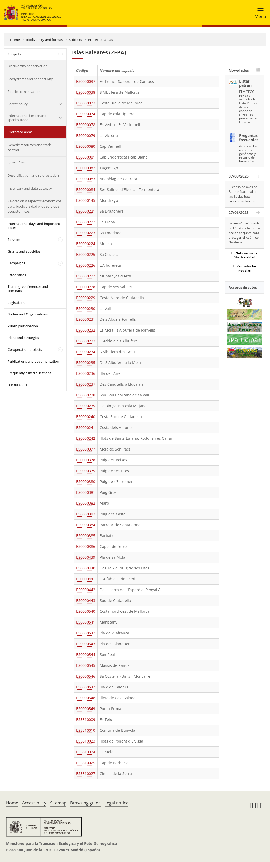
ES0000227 (85, 276)
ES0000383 (85, 513)
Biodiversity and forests (44, 39)
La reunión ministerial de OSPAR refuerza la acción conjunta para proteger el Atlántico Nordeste (245, 233)
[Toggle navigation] (258, 12)
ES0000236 (85, 373)
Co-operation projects (25, 349)
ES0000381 (85, 492)
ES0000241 (85, 427)
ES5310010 (85, 730)
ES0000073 (85, 103)
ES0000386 (85, 546)
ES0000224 (85, 243)
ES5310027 (85, 773)
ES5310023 (85, 741)
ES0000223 (85, 232)
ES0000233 (85, 340)
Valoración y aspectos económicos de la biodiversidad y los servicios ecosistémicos (34, 206)
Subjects (75, 39)
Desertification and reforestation (33, 175)
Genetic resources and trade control (30, 147)
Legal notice (116, 803)
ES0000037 (85, 81)
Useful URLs (17, 384)
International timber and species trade (27, 117)
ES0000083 (85, 178)
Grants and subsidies (24, 251)
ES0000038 (85, 92)
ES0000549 (85, 708)
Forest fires (16, 162)
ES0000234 (85, 351)
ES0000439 (85, 557)
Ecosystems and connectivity (30, 78)
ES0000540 (85, 611)
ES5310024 (85, 751)
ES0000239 (85, 405)
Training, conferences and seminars (28, 288)
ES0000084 (85, 189)
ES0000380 (85, 481)
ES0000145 (85, 200)
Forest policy (18, 104)
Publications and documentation (33, 361)
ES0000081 (85, 157)
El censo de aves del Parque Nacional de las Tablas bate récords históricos (243, 194)
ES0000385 (85, 535)
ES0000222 (85, 221)
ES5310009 (85, 719)
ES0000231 (85, 319)
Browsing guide (85, 803)
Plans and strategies (23, 337)
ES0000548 (85, 697)
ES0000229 (85, 297)
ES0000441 (85, 578)
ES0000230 (85, 308)
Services (14, 239)
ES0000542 (85, 632)
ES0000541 (85, 622)
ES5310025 (85, 762)
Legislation (16, 302)
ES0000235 (85, 362)
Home (15, 39)
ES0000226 (85, 265)
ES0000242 (85, 438)
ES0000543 (85, 643)
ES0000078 (85, 124)
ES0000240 (85, 416)
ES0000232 (85, 330)
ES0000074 (85, 113)
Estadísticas (17, 274)
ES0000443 (85, 600)
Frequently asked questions (29, 373)
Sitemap (58, 803)
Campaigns (16, 263)
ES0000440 (85, 568)
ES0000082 (85, 167)
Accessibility (34, 803)
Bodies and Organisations (28, 314)
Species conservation (24, 91)
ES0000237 (85, 384)
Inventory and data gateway (30, 188)
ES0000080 (85, 146)
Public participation (23, 326)
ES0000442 (85, 589)
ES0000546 (85, 676)
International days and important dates (34, 225)
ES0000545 (85, 665)
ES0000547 (85, 686)
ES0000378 (85, 459)
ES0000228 (85, 286)
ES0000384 (85, 524)
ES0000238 (85, 395)
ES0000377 (85, 449)
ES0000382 (85, 503)
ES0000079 (85, 135)
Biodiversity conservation (27, 66)
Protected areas (100, 39)
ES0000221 (85, 211)
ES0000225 (85, 254)
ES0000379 (85, 470)
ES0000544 (85, 654)
